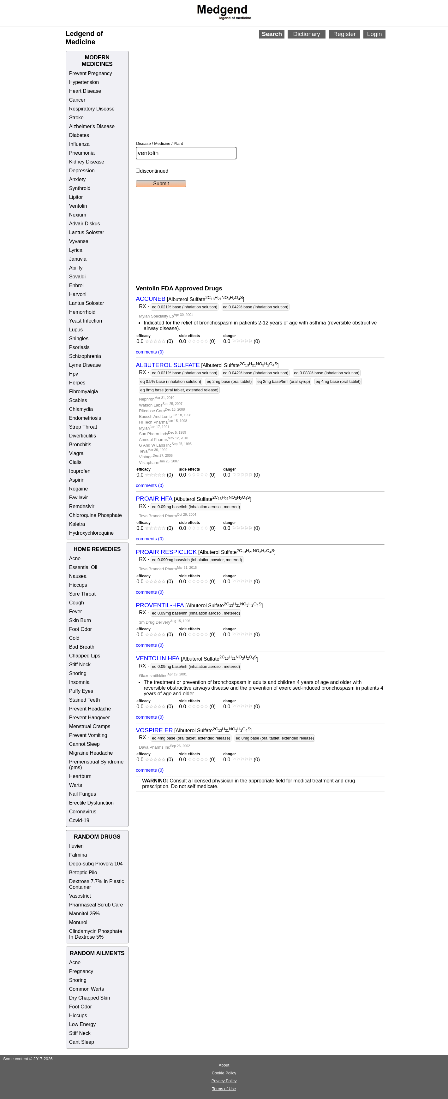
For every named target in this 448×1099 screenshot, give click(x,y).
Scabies (78, 400)
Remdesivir (81, 506)
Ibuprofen (80, 471)
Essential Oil (83, 567)
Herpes (77, 382)
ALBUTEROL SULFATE (168, 365)
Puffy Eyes (81, 691)
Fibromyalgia (83, 391)
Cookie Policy (224, 1073)
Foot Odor (80, 629)
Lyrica (75, 250)
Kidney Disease (86, 161)
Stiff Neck (80, 664)
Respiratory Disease (92, 108)
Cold (74, 638)
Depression (82, 170)
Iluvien (76, 846)
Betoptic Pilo (83, 872)
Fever (75, 611)
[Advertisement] (289, 81)
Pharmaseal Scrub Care (96, 904)
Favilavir (78, 497)
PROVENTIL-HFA (160, 605)
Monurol (78, 922)
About (224, 1065)
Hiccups (78, 585)
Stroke (76, 117)
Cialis (75, 462)
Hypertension (84, 82)
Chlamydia (81, 409)
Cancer (77, 100)
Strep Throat (83, 427)
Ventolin (78, 206)
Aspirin (77, 480)
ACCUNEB (150, 299)
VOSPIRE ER (154, 730)
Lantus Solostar (86, 232)
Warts (75, 785)
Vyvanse (78, 241)
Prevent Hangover (89, 717)
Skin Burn (80, 620)
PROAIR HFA (154, 499)
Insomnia (79, 682)
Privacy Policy (224, 1080)
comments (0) (150, 351)
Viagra (76, 453)
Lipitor (76, 197)
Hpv (73, 374)
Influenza (79, 144)
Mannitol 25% (84, 913)
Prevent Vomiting (88, 735)
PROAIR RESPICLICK (166, 552)
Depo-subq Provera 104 (96, 863)
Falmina (78, 855)
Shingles (78, 338)
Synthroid (80, 188)
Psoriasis (79, 347)
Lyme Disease (85, 365)
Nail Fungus (82, 794)
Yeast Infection (85, 321)
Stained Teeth (84, 700)
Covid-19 (79, 820)
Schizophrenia (85, 356)
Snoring (78, 673)
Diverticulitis (82, 435)
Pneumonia (82, 153)
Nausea (78, 576)
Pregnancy (81, 971)
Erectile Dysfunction (91, 802)
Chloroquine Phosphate (95, 515)
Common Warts (86, 989)
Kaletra (77, 524)
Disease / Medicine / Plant (159, 143)
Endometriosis (85, 418)
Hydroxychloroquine (91, 533)
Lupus (76, 329)
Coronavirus (82, 811)
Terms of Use (224, 1088)
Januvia (78, 259)
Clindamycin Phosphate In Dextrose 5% (95, 934)
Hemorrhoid (82, 312)
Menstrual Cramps (90, 726)
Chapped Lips (84, 655)
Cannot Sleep (84, 744)
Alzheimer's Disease (92, 126)
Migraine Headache (91, 753)
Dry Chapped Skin (89, 998)
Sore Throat (82, 594)
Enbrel (76, 285)
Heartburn (80, 776)
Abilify (76, 267)
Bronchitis (80, 444)
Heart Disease (85, 91)
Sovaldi (77, 276)
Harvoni (78, 294)
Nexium (77, 214)
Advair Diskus (84, 223)
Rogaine (78, 488)
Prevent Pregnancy (90, 73)
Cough (76, 602)
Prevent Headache (90, 708)
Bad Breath (81, 647)
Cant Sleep (81, 1042)
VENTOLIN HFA (157, 658)
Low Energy (82, 1024)
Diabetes (79, 135)
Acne (75, 558)
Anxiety (77, 179)
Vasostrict (80, 896)
